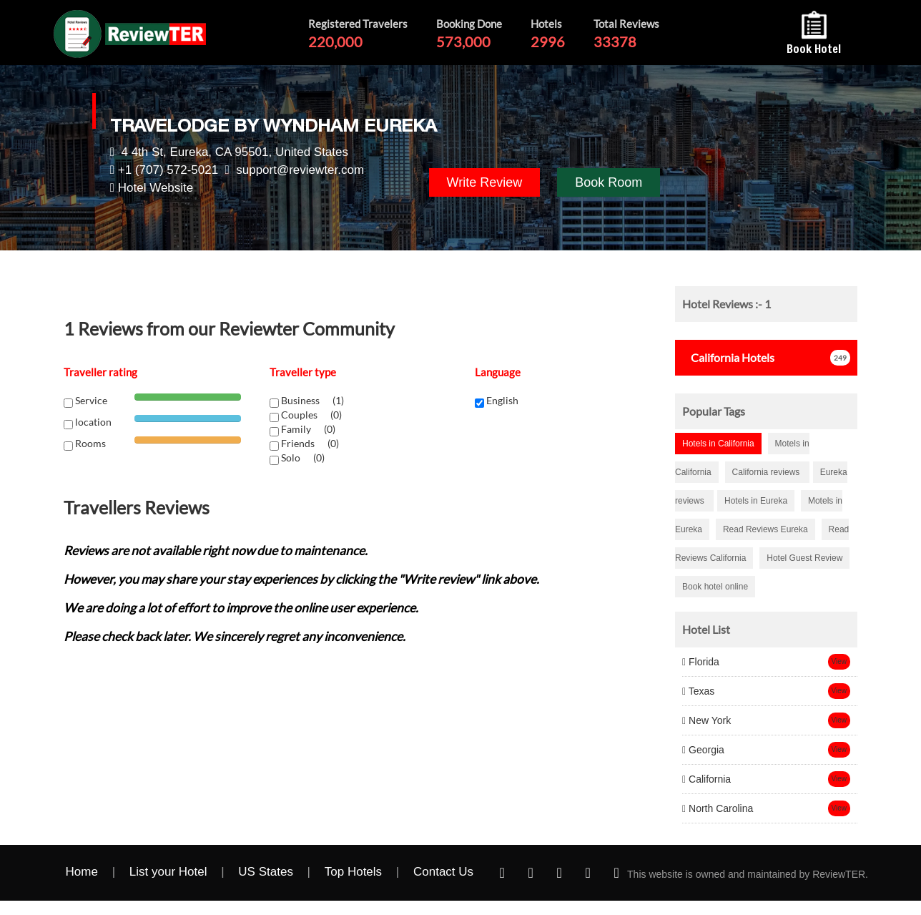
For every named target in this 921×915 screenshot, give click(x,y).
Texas (698, 691)
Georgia (703, 749)
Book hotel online (715, 587)
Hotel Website (156, 188)
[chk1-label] (274, 403)
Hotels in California (718, 444)
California (706, 779)
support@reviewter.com (300, 170)
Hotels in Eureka (755, 501)
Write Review (485, 182)
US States (265, 872)
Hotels (728, 357)
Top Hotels (353, 872)
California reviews (767, 472)
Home (82, 872)
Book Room (608, 182)
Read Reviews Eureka (765, 529)
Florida (700, 661)
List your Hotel (168, 872)
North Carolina (717, 808)
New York (706, 720)
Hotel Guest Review (804, 558)
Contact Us (443, 872)
